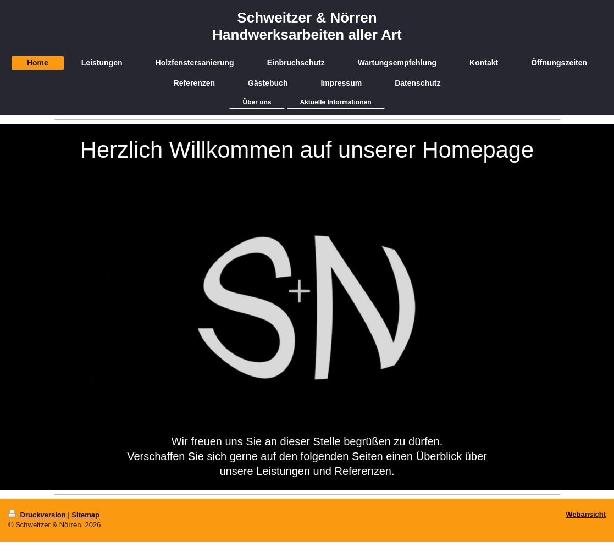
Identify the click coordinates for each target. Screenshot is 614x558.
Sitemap (85, 515)
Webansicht (586, 514)
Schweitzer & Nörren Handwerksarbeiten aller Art (306, 26)
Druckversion (38, 515)
